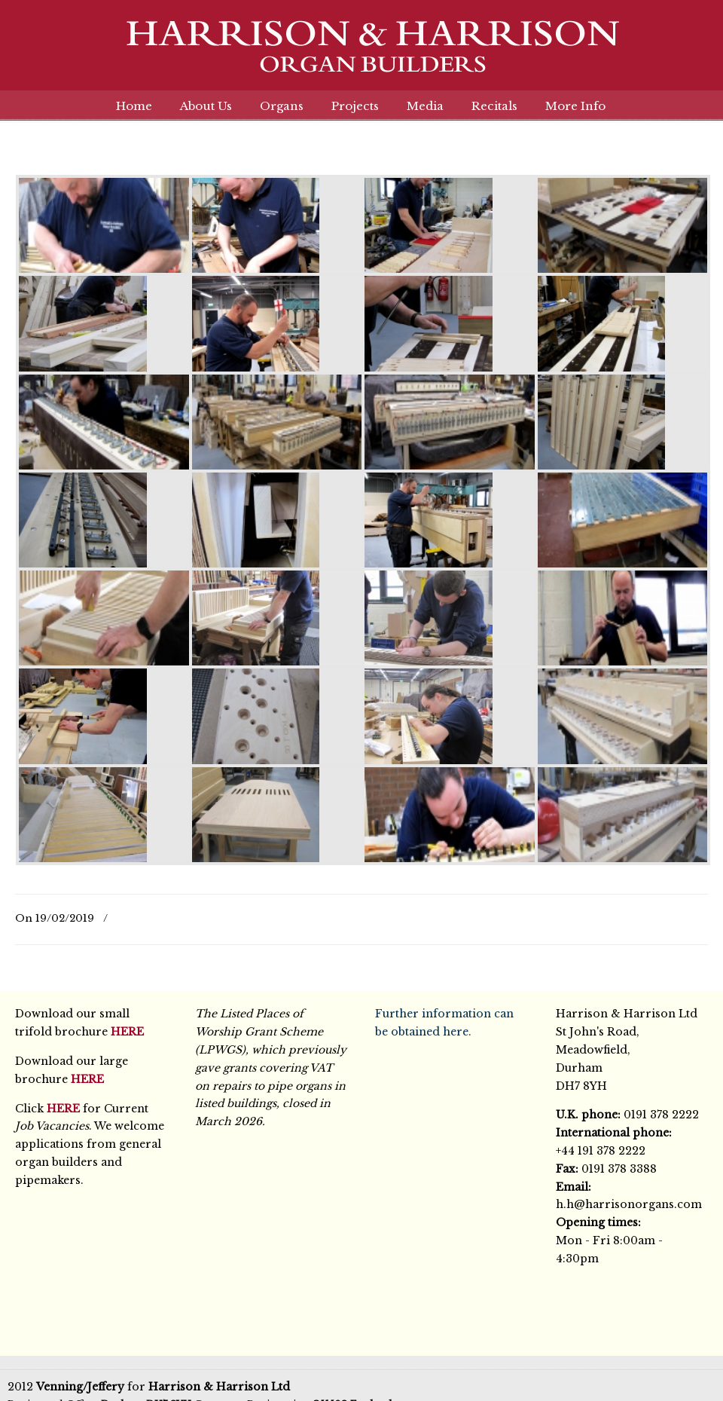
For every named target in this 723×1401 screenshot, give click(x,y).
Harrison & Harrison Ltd (361, 54)
